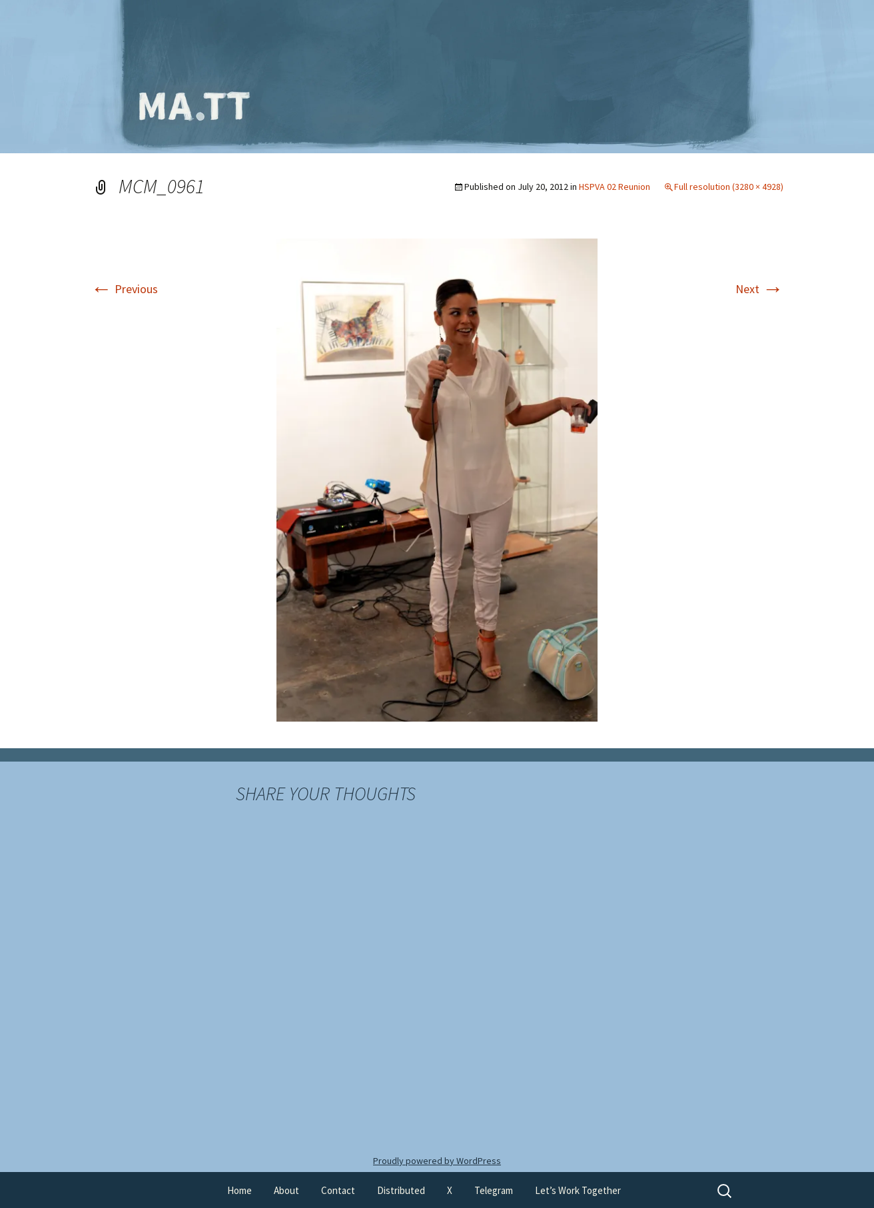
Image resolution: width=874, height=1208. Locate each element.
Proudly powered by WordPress (437, 1161)
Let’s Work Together (578, 1190)
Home (239, 1190)
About (286, 1190)
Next (759, 289)
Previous (124, 289)
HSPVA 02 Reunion (614, 187)
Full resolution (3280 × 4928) (728, 187)
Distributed (401, 1190)
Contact (338, 1190)
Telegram (493, 1190)
